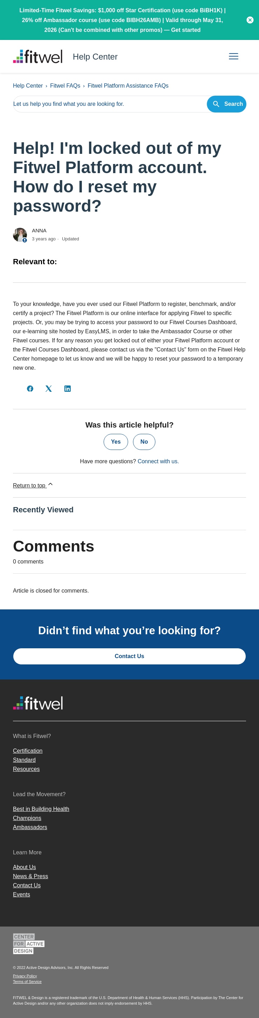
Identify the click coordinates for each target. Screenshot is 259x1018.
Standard (24, 760)
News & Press (30, 876)
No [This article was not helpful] (144, 442)
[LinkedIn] (67, 388)
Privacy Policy (25, 976)
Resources (26, 769)
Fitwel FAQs (65, 86)
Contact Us (129, 656)
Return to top (33, 484)
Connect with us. (158, 461)
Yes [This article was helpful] (116, 442)
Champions (27, 818)
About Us (24, 867)
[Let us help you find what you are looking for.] (129, 104)
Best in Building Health (41, 809)
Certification (27, 751)
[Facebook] (30, 388)
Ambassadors (30, 827)
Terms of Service (27, 981)
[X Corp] (49, 388)
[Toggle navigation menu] (233, 56)
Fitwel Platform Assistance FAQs (128, 86)
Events (21, 894)
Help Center (28, 86)
